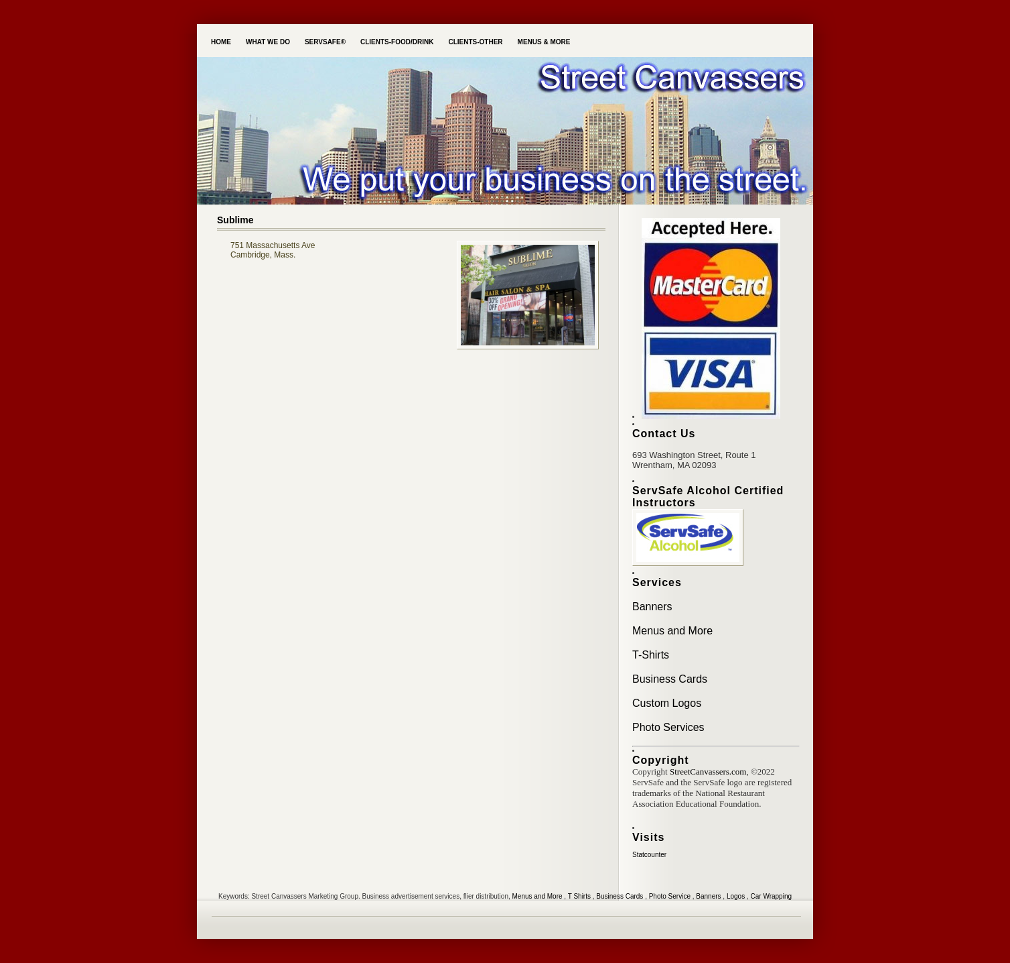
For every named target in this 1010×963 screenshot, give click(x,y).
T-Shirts (650, 655)
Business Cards (669, 679)
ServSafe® (325, 42)
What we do (268, 42)
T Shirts (579, 896)
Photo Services (668, 727)
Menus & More (544, 42)
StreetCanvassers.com (708, 772)
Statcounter (649, 854)
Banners (652, 606)
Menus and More (672, 630)
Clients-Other (475, 42)
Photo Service (670, 896)
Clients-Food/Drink (396, 42)
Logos (736, 896)
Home (221, 42)
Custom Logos (666, 703)
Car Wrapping (771, 896)
